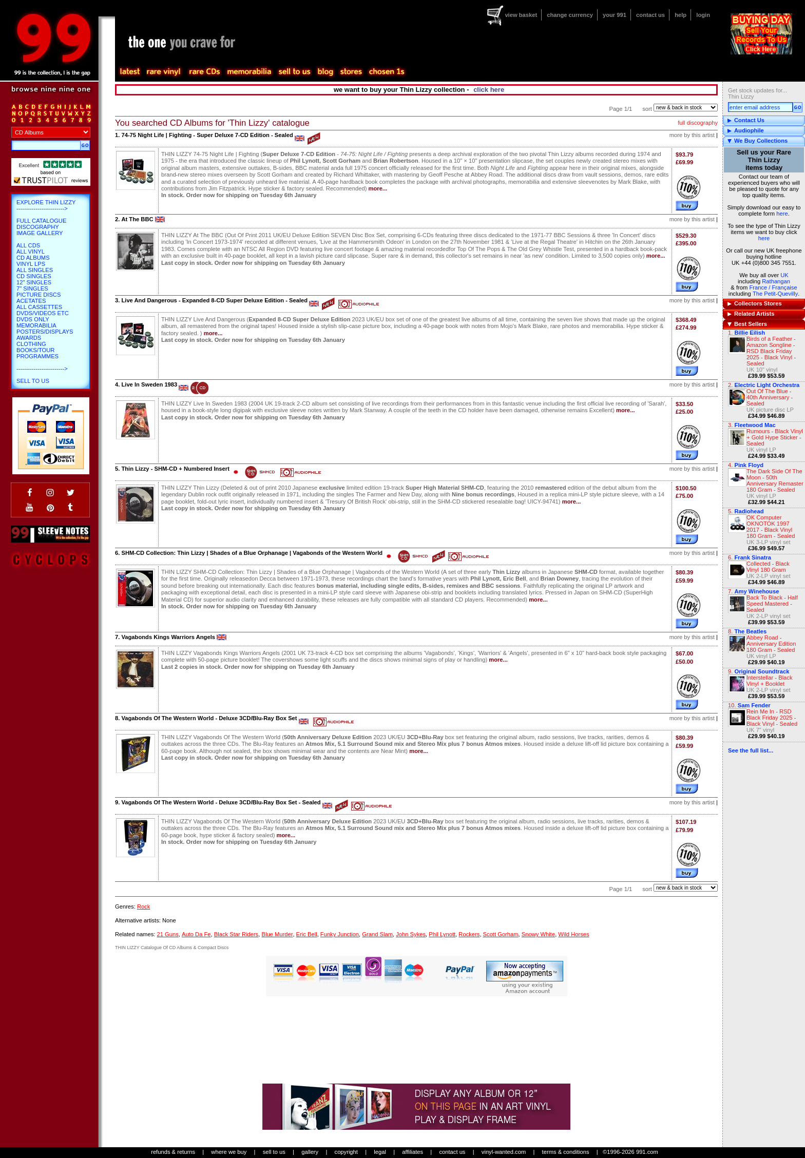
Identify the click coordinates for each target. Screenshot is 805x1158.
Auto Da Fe (196, 934)
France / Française (773, 287)
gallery (309, 1152)
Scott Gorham (501, 934)
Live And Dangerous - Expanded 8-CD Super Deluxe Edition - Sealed (214, 300)
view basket (521, 15)
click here (488, 89)
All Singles (34, 270)
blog (325, 72)
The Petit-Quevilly (775, 294)
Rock (143, 906)
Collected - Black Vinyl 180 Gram (768, 567)
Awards (28, 338)
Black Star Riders (236, 934)
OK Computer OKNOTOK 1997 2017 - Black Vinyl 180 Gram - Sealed (770, 526)
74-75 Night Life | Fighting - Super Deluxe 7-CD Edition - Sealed (207, 135)
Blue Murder (277, 934)
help (680, 15)
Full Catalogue (41, 221)
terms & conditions (565, 1152)
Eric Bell (306, 934)
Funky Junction (339, 934)
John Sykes (411, 934)
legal (380, 1152)
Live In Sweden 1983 (149, 384)
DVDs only (32, 319)
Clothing (31, 344)
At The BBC (137, 219)
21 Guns (167, 934)
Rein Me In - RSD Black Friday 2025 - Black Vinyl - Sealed (771, 717)
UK (784, 275)
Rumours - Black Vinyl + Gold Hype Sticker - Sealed (774, 437)
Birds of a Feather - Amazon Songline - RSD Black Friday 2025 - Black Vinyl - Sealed (771, 351)
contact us (650, 15)
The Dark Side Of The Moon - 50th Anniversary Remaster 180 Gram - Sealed (774, 480)
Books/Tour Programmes (37, 353)
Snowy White (538, 934)
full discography (698, 123)
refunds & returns (173, 1152)
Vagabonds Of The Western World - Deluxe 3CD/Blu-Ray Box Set (209, 718)
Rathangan (776, 281)
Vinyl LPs (30, 264)
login (703, 15)
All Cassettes (39, 307)
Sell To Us (32, 381)
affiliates (412, 1152)
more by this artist (692, 135)
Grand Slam (377, 934)
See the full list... (750, 750)
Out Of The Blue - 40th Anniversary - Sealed (769, 397)
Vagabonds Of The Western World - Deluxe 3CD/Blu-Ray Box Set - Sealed (220, 802)
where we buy (228, 1152)
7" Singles (32, 288)
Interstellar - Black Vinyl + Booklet (769, 680)
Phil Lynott (442, 934)
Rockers (469, 934)
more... (378, 188)
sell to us (274, 1152)
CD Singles (33, 276)
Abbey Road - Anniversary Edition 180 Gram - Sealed (771, 643)
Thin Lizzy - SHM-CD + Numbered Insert (175, 469)
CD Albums (33, 258)
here (782, 213)
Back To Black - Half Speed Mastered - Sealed (772, 603)
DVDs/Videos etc (42, 313)
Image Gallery (39, 233)
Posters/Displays (44, 332)
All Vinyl (30, 251)
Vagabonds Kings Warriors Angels (168, 637)
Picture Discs (38, 295)
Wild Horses (573, 934)
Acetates (31, 301)
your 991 (614, 15)
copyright (346, 1152)
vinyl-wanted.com (504, 1152)
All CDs (28, 245)
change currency (570, 15)
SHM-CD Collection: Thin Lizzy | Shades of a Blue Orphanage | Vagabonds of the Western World (251, 553)
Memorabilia (36, 325)
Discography (37, 227)
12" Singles (33, 282)
